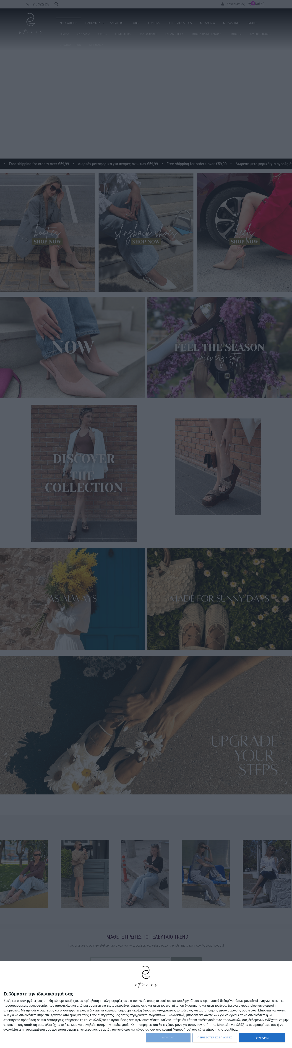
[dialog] (146, 1004)
